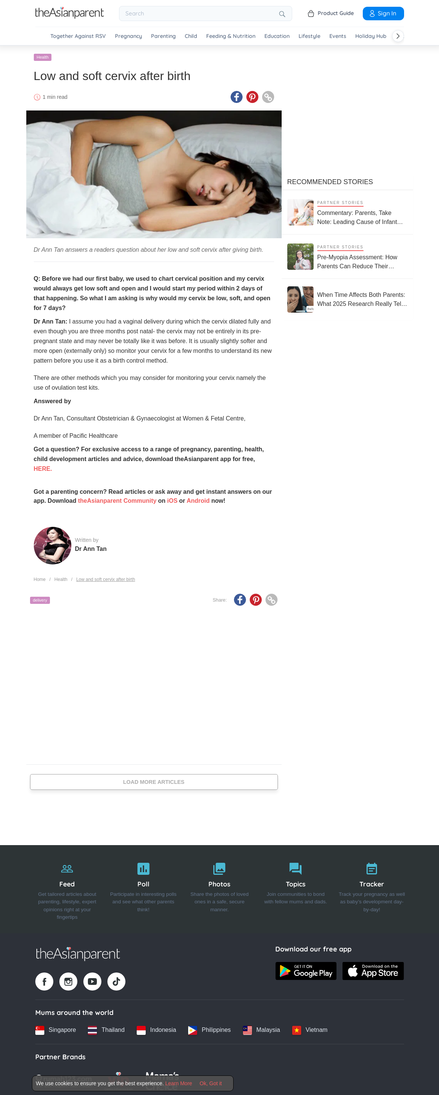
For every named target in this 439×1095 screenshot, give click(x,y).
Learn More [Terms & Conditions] (178, 1083)
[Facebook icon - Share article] (237, 95)
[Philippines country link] (209, 1028)
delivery (40, 598)
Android (198, 499)
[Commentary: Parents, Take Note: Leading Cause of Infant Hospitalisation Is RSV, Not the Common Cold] (347, 210)
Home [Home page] (40, 577)
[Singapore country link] (55, 1028)
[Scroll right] (398, 36)
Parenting (163, 36)
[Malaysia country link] (261, 1028)
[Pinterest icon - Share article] (252, 95)
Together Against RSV (78, 36)
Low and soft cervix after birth (105, 577)
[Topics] (295, 887)
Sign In (382, 13)
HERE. (43, 467)
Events (337, 36)
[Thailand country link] (106, 1028)
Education (277, 36)
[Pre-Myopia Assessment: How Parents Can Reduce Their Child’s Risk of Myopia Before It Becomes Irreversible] (347, 254)
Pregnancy (128, 36)
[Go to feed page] (69, 16)
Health (43, 55)
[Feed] (67, 887)
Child (191, 36)
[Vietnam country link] (309, 1028)
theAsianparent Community (117, 499)
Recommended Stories (330, 180)
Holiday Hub (370, 36)
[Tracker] (372, 887)
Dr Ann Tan (91, 547)
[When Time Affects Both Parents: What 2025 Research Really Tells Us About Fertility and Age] (347, 297)
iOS (172, 499)
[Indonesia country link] (156, 1028)
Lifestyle (309, 36)
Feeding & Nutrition (230, 36)
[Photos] (219, 887)
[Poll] (143, 887)
